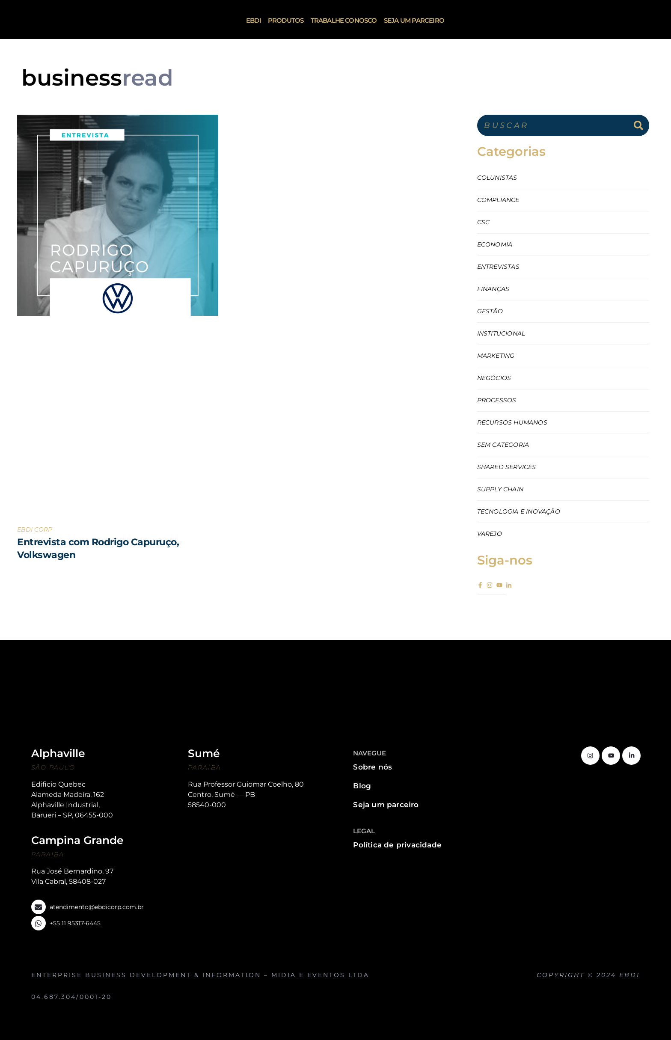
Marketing (496, 356)
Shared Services (506, 467)
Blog (362, 785)
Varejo (489, 534)
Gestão (490, 311)
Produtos (286, 20)
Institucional (501, 333)
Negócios (494, 378)
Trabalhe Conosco (344, 20)
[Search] (638, 125)
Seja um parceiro (414, 20)
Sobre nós (372, 767)
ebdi (253, 20)
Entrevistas (498, 266)
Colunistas (497, 177)
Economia (495, 244)
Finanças (493, 289)
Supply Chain (500, 489)
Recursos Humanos (512, 422)
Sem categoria (503, 445)
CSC (483, 222)
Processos (497, 400)
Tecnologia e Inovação (518, 511)
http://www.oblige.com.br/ (624, 983)
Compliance (498, 200)
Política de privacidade (397, 845)
